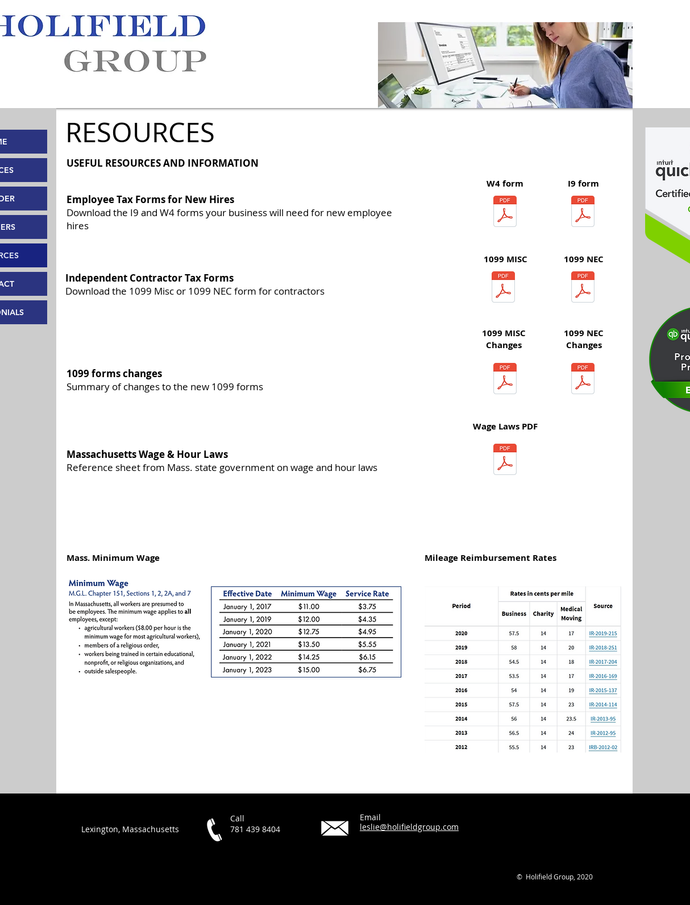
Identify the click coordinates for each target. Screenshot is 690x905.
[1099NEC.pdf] (583, 380)
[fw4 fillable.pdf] (505, 213)
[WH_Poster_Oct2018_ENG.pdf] (505, 461)
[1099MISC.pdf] (505, 380)
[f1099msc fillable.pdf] (503, 288)
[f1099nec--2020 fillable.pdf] (583, 288)
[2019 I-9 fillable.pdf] (583, 213)
